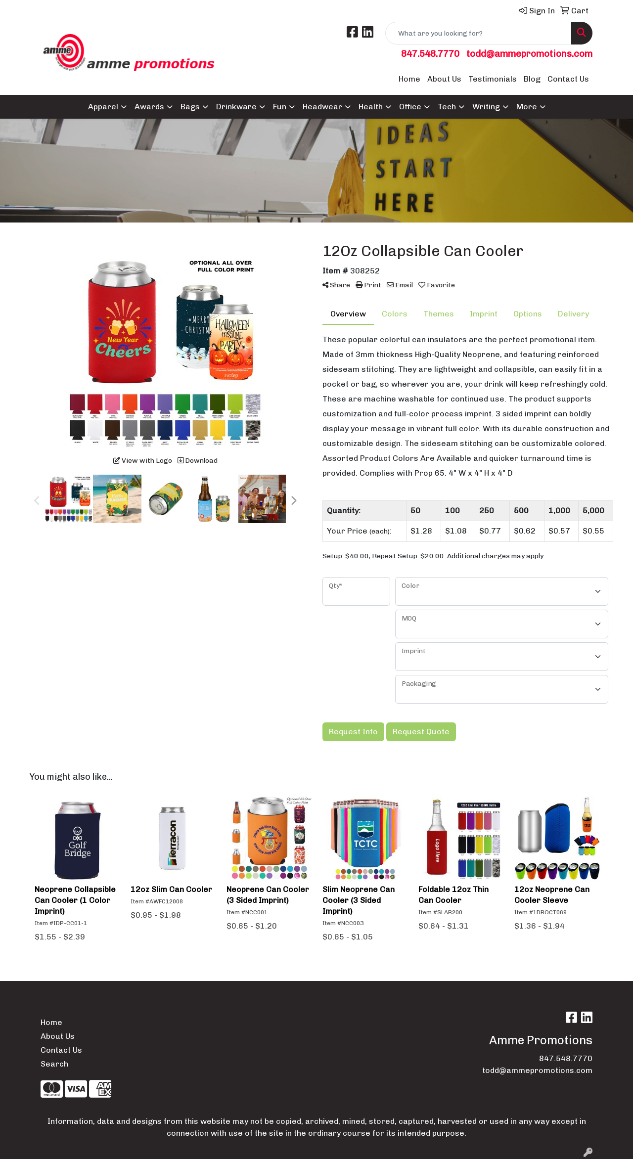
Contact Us (568, 79)
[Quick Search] (478, 33)
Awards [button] (149, 106)
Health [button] (371, 106)
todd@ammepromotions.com (529, 53)
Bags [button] (190, 106)
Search (54, 1064)
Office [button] (410, 106)
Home (409, 79)
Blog (532, 79)
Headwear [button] (322, 106)
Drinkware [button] (236, 106)
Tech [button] (447, 106)
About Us (444, 79)
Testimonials (492, 79)
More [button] (526, 106)
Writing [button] (486, 106)
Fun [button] (279, 106)
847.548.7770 (430, 53)
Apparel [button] (103, 106)
